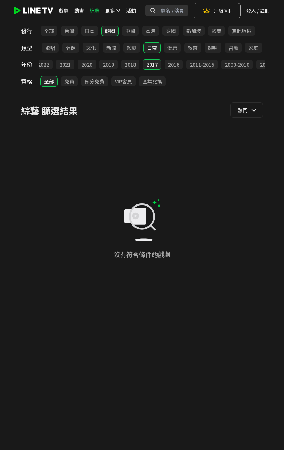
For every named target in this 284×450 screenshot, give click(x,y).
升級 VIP (217, 10)
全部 (49, 30)
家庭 (253, 47)
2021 (65, 64)
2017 (152, 64)
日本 (90, 30)
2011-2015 (202, 64)
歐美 (216, 30)
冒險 (233, 47)
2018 (130, 64)
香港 (150, 30)
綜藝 (94, 10)
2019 (108, 64)
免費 (69, 81)
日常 (152, 47)
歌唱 (50, 47)
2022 (43, 64)
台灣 (69, 30)
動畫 (79, 10)
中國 (130, 30)
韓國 (110, 30)
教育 (193, 47)
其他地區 (241, 30)
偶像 (71, 47)
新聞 (111, 47)
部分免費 (94, 81)
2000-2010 (237, 64)
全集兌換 (152, 81)
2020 (86, 64)
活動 (131, 10)
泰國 (171, 30)
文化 (91, 47)
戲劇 (64, 10)
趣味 (213, 47)
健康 (172, 47)
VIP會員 (123, 81)
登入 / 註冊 (258, 10)
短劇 (132, 47)
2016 (173, 64)
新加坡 (193, 30)
